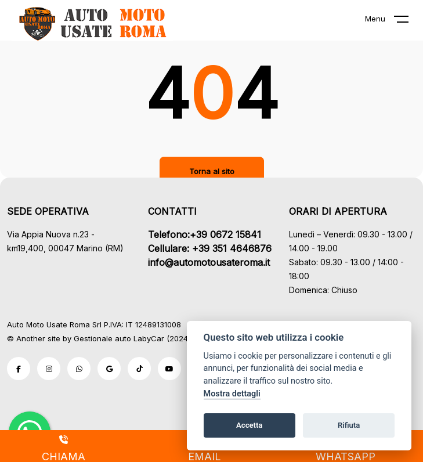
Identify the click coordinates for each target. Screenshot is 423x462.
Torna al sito (211, 171)
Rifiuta (349, 425)
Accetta (249, 425)
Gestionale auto (102, 338)
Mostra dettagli (232, 394)
